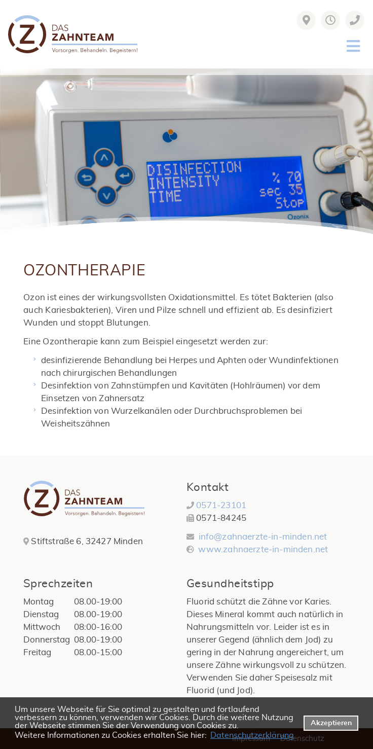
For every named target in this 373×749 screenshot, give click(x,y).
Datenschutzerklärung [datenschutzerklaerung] (252, 735)
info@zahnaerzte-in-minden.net (263, 536)
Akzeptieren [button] (331, 723)
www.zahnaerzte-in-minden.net (262, 549)
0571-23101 (221, 505)
